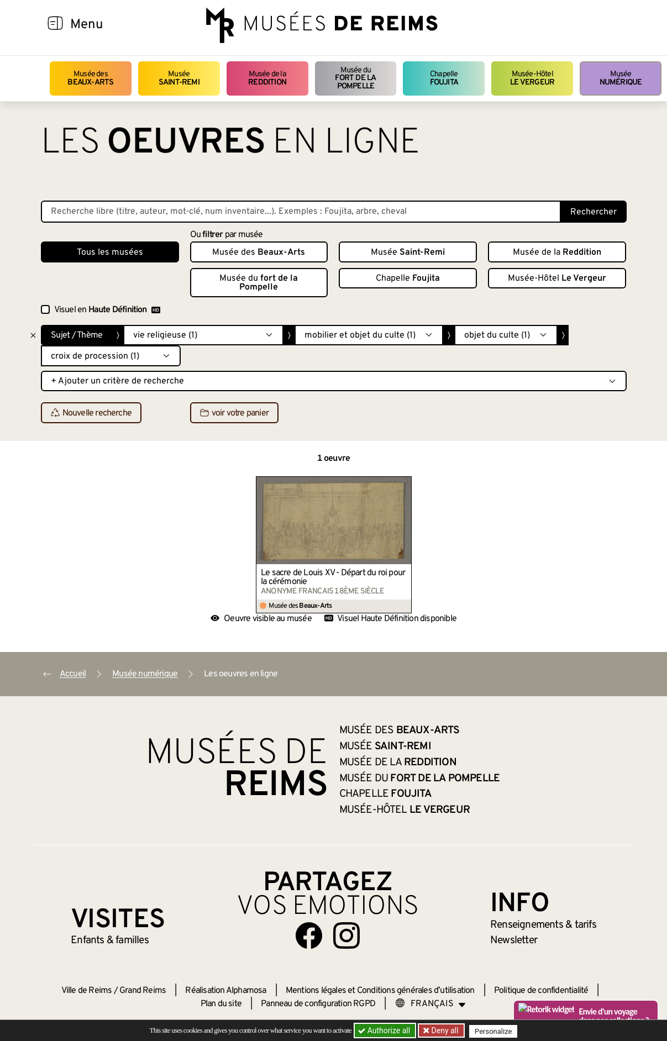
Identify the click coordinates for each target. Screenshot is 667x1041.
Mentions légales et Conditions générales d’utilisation (380, 990)
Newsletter (513, 940)
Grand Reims (142, 990)
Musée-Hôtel (532, 78)
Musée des (90, 78)
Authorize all (385, 1030)
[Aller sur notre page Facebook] (309, 935)
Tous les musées (110, 252)
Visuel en (107, 310)
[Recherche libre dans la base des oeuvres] (301, 212)
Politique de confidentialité (541, 990)
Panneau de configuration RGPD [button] (318, 1004)
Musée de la (267, 78)
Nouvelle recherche (91, 413)
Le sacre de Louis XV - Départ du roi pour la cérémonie (333, 577)
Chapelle (444, 78)
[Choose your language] (430, 1004)
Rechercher (593, 212)
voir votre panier (234, 413)
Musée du (356, 78)
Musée (179, 78)
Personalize (495, 1031)
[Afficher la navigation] (55, 25)
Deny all (444, 1030)
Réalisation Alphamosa (225, 990)
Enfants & (110, 940)
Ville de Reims (86, 990)
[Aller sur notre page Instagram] (346, 935)
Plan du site (221, 1004)
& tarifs (543, 925)
